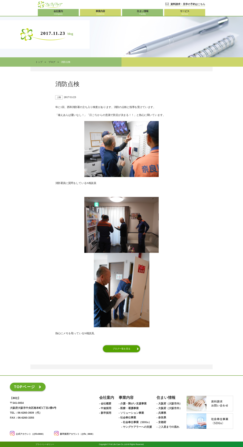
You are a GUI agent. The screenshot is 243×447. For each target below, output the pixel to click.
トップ (38, 62)
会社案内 (106, 398)
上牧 (59, 97)
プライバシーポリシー (44, 444)
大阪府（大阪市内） (170, 403)
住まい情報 (166, 398)
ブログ (51, 62)
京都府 (162, 422)
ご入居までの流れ (168, 427)
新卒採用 (106, 413)
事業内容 (126, 398)
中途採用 (106, 408)
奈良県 (162, 417)
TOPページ (24, 387)
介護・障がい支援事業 (133, 403)
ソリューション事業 (132, 413)
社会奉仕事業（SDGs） (137, 422)
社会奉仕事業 (128, 417)
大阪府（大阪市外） (170, 408)
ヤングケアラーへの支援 (137, 427)
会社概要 (106, 403)
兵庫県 (162, 413)
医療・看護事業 (129, 408)
